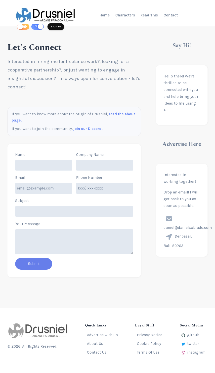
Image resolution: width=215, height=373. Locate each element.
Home (104, 15)
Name (20, 154)
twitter (190, 343)
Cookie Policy (149, 343)
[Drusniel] (46, 15)
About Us (95, 343)
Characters (125, 15)
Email (20, 177)
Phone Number (89, 177)
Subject (22, 200)
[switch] (23, 26)
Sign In (56, 26)
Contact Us (96, 352)
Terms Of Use (148, 352)
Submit (34, 264)
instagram (193, 352)
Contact (171, 15)
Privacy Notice (149, 335)
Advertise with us (102, 335)
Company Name (90, 154)
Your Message (27, 224)
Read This (149, 15)
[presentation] (169, 218)
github (190, 335)
